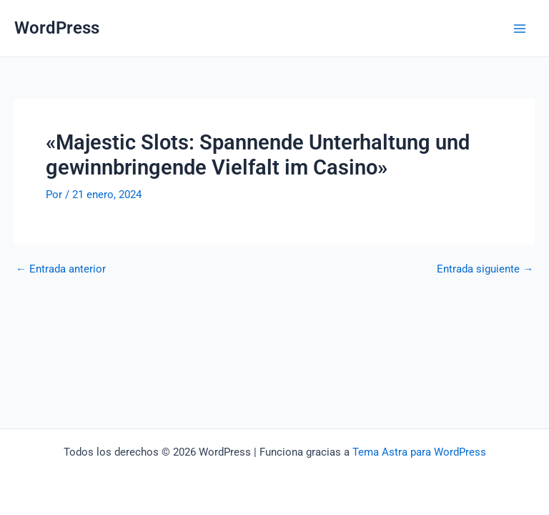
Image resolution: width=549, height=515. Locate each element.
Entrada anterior (61, 269)
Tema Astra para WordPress (419, 452)
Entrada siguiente (485, 269)
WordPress (56, 28)
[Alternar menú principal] (520, 29)
